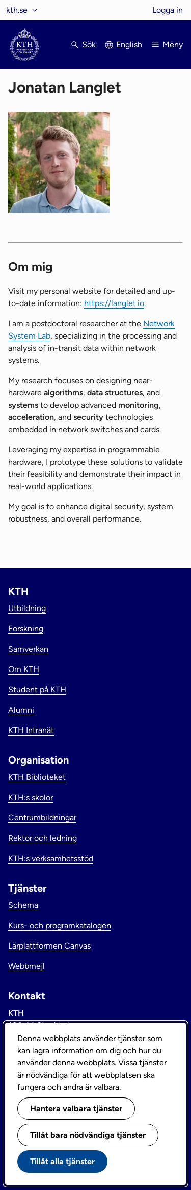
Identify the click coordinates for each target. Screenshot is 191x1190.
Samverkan (28, 649)
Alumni (21, 710)
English (129, 44)
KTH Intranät (31, 730)
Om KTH (23, 669)
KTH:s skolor (30, 797)
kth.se (17, 10)
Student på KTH (37, 689)
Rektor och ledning (42, 838)
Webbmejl (26, 966)
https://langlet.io (114, 303)
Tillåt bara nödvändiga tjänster (88, 1135)
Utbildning (27, 608)
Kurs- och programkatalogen (59, 925)
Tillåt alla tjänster (62, 1161)
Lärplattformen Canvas (49, 946)
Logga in (167, 10)
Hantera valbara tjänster (76, 1108)
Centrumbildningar (42, 817)
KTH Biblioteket (37, 777)
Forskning (25, 628)
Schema (23, 905)
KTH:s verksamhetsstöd (50, 858)
